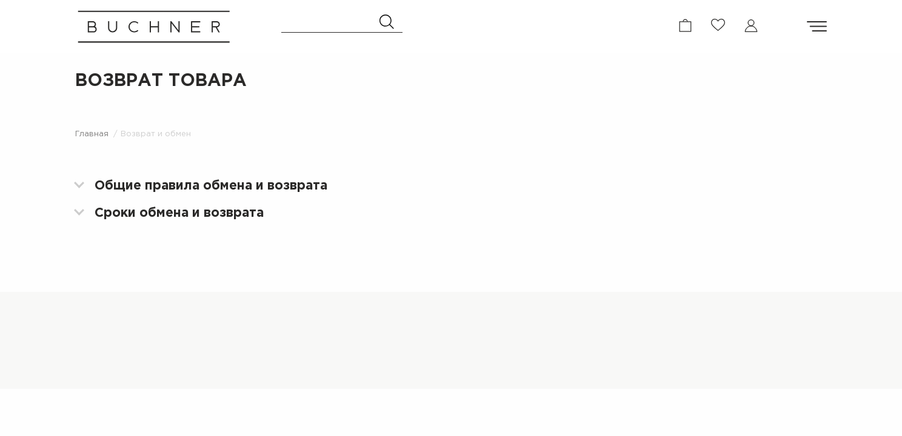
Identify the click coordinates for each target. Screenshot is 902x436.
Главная (92, 136)
